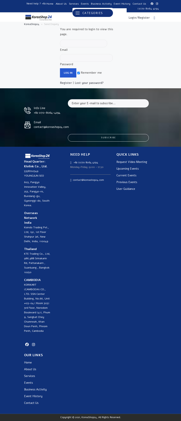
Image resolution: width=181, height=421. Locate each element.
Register (66, 83)
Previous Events (126, 182)
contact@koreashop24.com (88, 180)
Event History (122, 4)
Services (74, 4)
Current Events (126, 175)
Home (50, 4)
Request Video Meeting (131, 162)
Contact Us (139, 4)
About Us (61, 4)
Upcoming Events (127, 169)
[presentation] (97, 117)
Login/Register (139, 18)
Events (85, 4)
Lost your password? (89, 83)
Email (83, 46)
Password (86, 60)
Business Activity (101, 4)
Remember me (89, 73)
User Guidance (125, 189)
